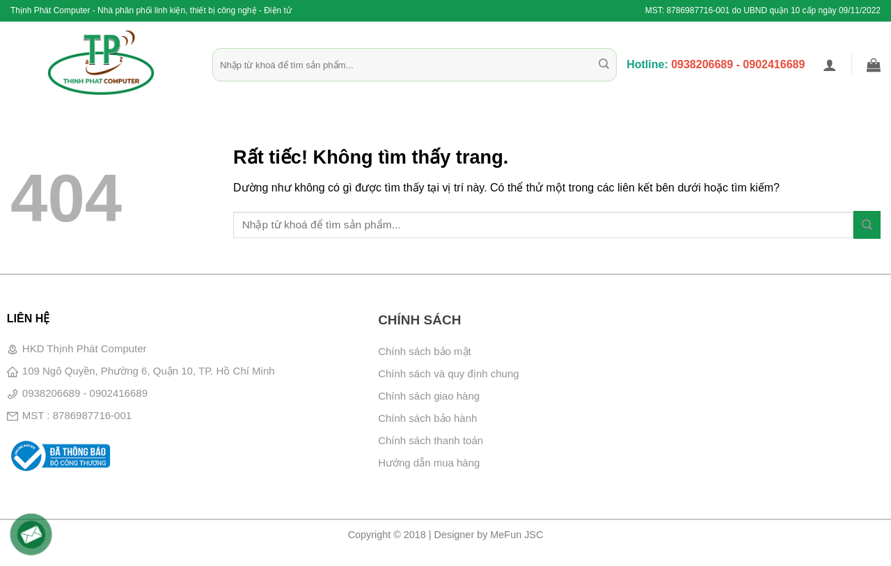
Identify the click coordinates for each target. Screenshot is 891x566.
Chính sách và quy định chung (448, 373)
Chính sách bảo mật (424, 351)
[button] (830, 64)
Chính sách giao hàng (429, 396)
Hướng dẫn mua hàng (429, 463)
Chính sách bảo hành (427, 418)
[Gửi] (603, 65)
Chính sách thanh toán (430, 440)
